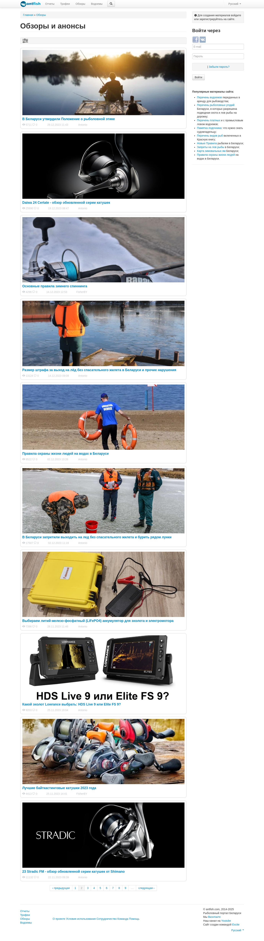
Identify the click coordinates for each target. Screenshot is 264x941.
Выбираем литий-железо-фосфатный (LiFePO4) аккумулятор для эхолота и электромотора (98, 621)
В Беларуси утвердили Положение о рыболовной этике (68, 119)
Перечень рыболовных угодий (216, 105)
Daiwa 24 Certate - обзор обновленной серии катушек (66, 202)
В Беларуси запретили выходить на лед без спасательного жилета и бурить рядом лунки (97, 537)
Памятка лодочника (209, 128)
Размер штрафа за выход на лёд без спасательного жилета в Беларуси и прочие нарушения (99, 370)
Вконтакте (214, 916)
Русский (234, 3)
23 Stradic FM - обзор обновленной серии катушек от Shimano (73, 871)
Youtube (226, 920)
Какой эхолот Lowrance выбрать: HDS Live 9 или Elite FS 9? (71, 704)
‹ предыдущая (61, 888)
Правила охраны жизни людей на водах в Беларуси (65, 453)
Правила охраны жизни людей (216, 154)
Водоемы (96, 3)
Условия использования (81, 918)
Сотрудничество (107, 918)
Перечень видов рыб (210, 135)
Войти (198, 77)
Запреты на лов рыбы (210, 147)
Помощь (134, 918)
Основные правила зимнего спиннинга (54, 286)
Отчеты (49, 3)
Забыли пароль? (219, 66)
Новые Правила (207, 143)
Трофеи (65, 3)
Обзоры (80, 3)
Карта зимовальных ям (211, 150)
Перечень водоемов (209, 97)
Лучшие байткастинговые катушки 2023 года (59, 788)
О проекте (59, 918)
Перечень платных (208, 120)
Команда (122, 918)
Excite (235, 924)
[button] (111, 4)
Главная (28, 14)
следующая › (146, 888)
